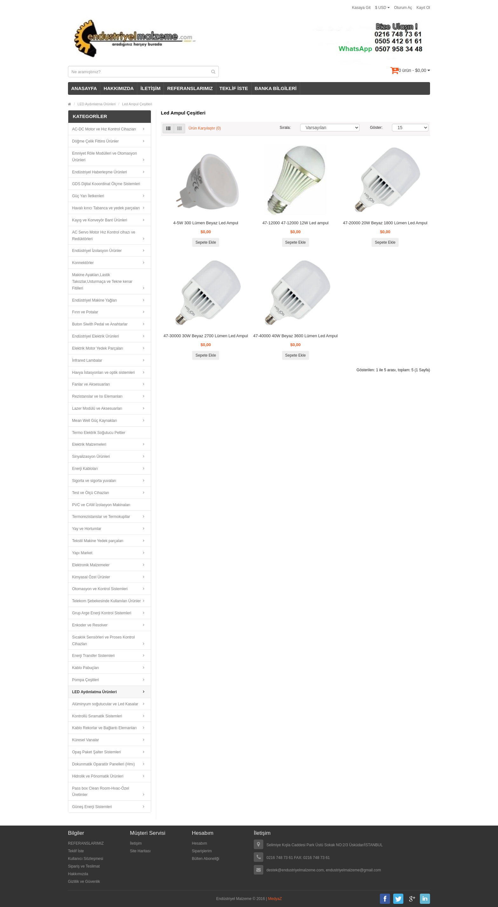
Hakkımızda (78, 874)
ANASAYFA (84, 88)
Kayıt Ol (423, 7)
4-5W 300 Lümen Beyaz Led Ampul (205, 222)
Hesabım (199, 843)
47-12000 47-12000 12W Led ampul (295, 222)
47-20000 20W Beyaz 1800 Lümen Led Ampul (385, 222)
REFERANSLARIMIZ (189, 88)
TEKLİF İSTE (233, 88)
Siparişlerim (202, 851)
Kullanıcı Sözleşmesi (85, 858)
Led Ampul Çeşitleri (137, 104)
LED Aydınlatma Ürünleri (96, 104)
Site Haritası (140, 851)
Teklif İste (76, 851)
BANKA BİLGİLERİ (276, 88)
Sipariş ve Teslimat (84, 866)
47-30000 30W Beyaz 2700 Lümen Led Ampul (206, 335)
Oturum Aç (403, 7)
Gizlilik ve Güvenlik (84, 881)
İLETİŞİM (150, 88)
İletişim (136, 843)
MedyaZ (275, 899)
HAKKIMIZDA (119, 88)
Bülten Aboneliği (205, 858)
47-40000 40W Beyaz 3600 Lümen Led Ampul (295, 335)
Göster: (376, 127)
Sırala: (285, 127)
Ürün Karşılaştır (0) (205, 128)
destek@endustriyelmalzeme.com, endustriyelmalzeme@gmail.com (323, 870)
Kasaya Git (361, 7)
